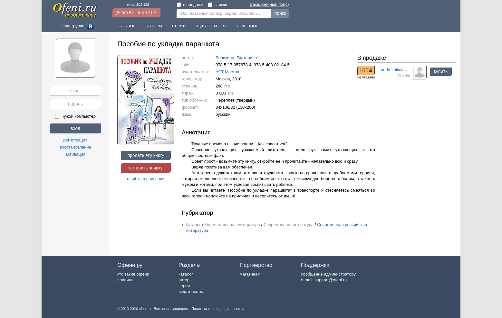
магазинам (250, 274)
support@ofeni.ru (330, 279)
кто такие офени (133, 274)
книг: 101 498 (138, 4)
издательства (192, 291)
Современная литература (289, 224)
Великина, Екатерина (236, 57)
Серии (179, 25)
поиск (280, 13)
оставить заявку (145, 167)
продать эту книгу (145, 155)
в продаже (190, 4)
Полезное (247, 25)
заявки (217, 4)
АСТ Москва (227, 71)
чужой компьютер (75, 116)
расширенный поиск (269, 4)
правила (125, 279)
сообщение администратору (328, 274)
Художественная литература (232, 224)
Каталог (125, 25)
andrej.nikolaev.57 (398, 69)
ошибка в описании (146, 178)
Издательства (211, 25)
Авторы (153, 25)
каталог (186, 274)
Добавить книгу (136, 12)
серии (184, 285)
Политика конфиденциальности (217, 309)
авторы (185, 279)
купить (441, 71)
